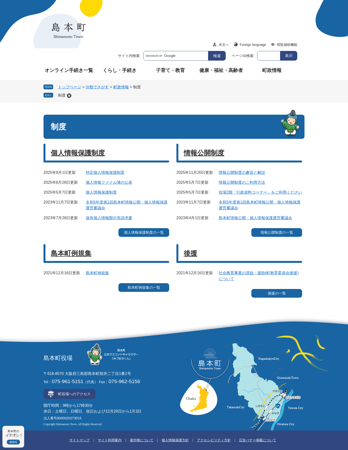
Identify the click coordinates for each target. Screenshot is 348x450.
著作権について (141, 440)
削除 (69, 95)
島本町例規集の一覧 (144, 287)
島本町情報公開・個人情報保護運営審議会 (255, 218)
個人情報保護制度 (78, 153)
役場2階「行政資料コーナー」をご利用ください (260, 192)
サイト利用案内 (110, 440)
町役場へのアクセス (74, 394)
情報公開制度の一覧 (277, 232)
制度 (62, 95)
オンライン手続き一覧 (69, 70)
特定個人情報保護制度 (105, 172)
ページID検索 (243, 56)
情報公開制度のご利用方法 (242, 182)
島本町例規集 (71, 253)
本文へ (224, 45)
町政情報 (272, 70)
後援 (190, 253)
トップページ (69, 87)
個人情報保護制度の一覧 (144, 232)
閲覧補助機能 (287, 45)
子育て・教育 (170, 70)
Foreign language (253, 45)
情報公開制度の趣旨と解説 (242, 172)
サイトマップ (79, 440)
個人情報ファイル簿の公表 (109, 182)
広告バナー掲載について (257, 440)
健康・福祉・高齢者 (221, 70)
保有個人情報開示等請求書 (109, 218)
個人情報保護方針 (175, 440)
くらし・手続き (120, 70)
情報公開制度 (204, 153)
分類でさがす (97, 87)
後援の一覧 (277, 293)
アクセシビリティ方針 (214, 440)
